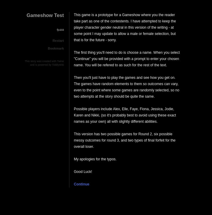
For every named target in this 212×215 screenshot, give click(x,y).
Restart (58, 40)
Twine (60, 61)
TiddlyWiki (58, 64)
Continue (81, 184)
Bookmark (56, 48)
